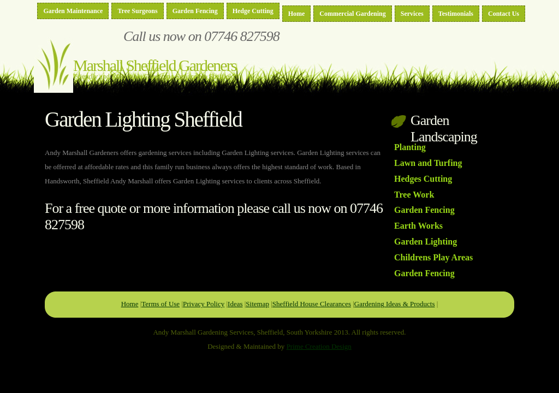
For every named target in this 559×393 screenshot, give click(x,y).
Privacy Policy (203, 304)
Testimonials (455, 13)
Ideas (235, 304)
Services (412, 13)
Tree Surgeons (137, 11)
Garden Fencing (195, 11)
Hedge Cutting (253, 11)
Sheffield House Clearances (311, 304)
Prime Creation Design (319, 346)
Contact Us (503, 13)
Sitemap (257, 304)
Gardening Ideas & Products (394, 304)
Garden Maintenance (73, 11)
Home (296, 13)
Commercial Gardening (352, 13)
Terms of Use (160, 304)
